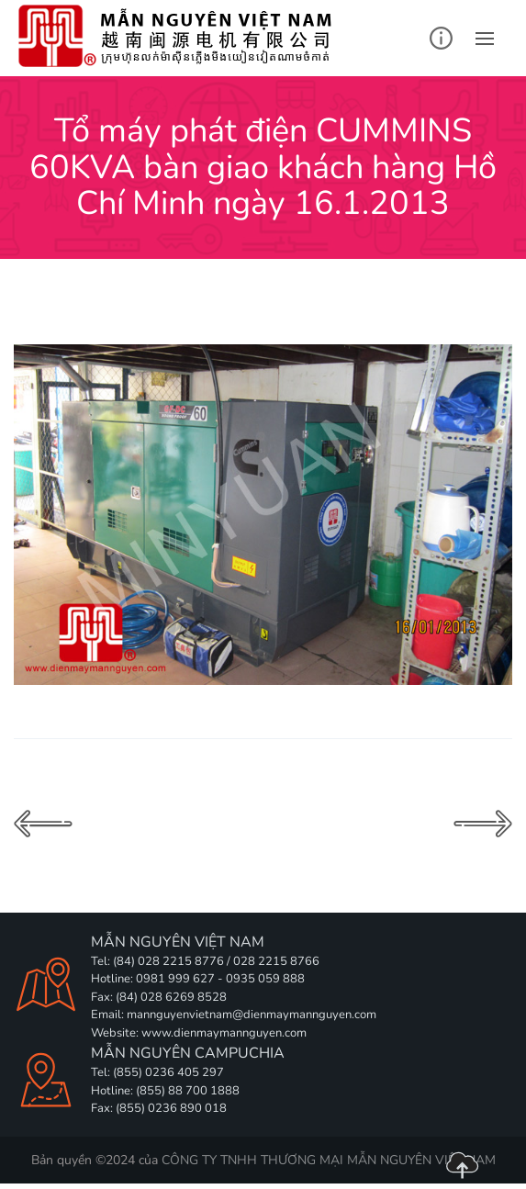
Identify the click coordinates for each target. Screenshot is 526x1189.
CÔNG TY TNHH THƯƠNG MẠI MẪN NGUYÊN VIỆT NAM (329, 1160)
